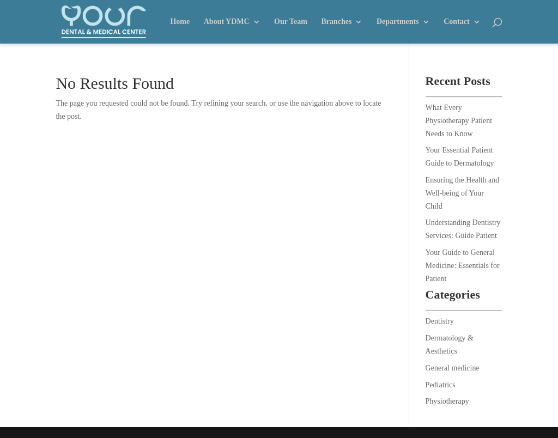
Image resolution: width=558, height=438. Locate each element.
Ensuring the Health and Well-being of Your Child (463, 193)
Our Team (290, 22)
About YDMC (227, 22)
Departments (398, 22)
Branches (336, 22)
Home (180, 22)
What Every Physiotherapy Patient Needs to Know (459, 121)
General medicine (453, 368)
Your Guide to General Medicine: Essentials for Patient (463, 265)
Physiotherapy (447, 401)
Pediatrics (441, 385)
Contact (456, 22)
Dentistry (440, 321)
